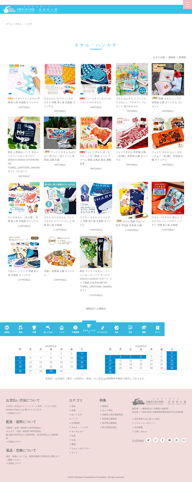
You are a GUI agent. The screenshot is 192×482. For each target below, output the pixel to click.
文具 (73, 440)
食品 (73, 406)
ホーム (9, 24)
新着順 (182, 57)
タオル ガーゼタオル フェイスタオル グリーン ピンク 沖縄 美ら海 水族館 (59, 221)
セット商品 (107, 410)
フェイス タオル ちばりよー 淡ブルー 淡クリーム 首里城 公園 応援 (60, 156)
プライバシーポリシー (144, 423)
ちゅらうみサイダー (80, 448)
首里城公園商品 (109, 419)
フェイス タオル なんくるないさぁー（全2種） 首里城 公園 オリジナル (167, 156)
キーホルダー (77, 431)
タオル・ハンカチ (23, 24)
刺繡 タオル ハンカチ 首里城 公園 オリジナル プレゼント (167, 102)
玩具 (73, 436)
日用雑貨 (75, 423)
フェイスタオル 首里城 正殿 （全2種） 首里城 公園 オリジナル (132, 156)
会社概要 (138, 427)
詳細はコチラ (14, 413)
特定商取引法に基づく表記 (147, 419)
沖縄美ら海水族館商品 (112, 414)
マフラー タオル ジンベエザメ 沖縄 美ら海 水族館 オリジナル (95, 221)
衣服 (73, 410)
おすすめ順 (159, 57)
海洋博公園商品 (109, 423)
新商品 (105, 406)
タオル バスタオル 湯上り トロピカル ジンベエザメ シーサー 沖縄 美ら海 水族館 (167, 221)
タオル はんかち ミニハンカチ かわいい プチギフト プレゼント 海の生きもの (131, 102)
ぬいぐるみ (76, 414)
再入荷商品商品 (109, 427)
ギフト (74, 452)
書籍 (73, 444)
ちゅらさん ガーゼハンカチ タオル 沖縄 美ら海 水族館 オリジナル (59, 102)
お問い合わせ (140, 431)
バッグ (74, 419)
